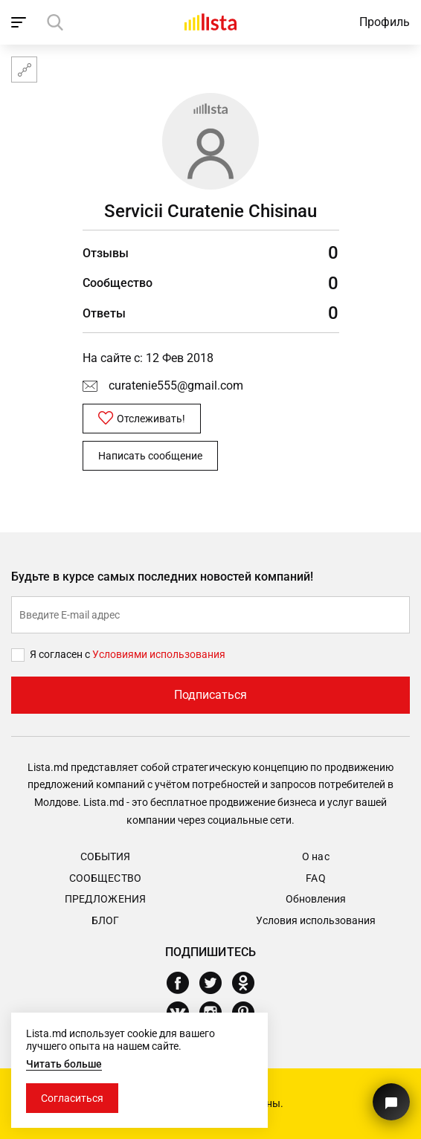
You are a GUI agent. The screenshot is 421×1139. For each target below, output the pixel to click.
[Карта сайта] (24, 70)
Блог (105, 920)
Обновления (316, 899)
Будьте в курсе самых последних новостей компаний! (162, 577)
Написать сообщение (150, 456)
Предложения (105, 899)
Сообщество (105, 878)
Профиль (384, 22)
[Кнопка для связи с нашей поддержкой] (391, 1101)
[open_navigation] (20, 22)
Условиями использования (158, 654)
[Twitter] (216, 983)
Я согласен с (61, 654)
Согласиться (72, 1098)
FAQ (315, 878)
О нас (315, 856)
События (105, 856)
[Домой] (210, 21)
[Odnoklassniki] (249, 983)
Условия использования (316, 920)
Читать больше (64, 1064)
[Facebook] (183, 983)
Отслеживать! (141, 418)
